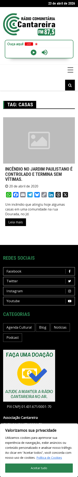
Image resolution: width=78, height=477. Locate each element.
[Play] (33, 52)
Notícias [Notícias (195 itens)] (60, 327)
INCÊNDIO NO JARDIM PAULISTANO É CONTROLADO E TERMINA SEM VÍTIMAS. (39, 174)
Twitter (40, 281)
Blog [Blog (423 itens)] (42, 327)
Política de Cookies (49, 458)
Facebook (40, 271)
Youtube (40, 301)
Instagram (40, 291)
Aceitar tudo (39, 468)
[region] (39, 450)
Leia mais (15, 222)
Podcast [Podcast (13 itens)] (12, 337)
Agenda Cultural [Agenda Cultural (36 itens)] (19, 327)
